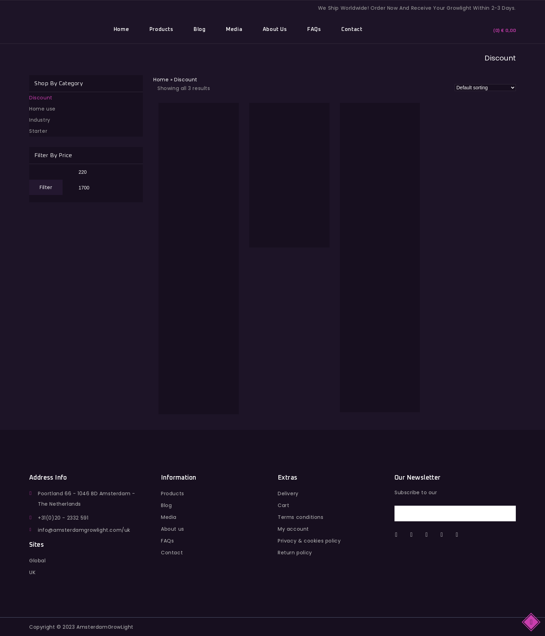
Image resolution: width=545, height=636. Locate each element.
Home (121, 29)
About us (172, 528)
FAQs (314, 29)
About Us (275, 29)
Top (531, 621)
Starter (38, 131)
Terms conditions (301, 517)
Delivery (288, 493)
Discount (40, 97)
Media (234, 29)
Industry (39, 119)
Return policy (295, 552)
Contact (351, 29)
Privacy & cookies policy (309, 540)
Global (37, 560)
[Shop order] (485, 87)
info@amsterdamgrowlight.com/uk (84, 530)
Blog (199, 29)
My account (293, 528)
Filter (46, 187)
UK (32, 572)
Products (161, 29)
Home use (42, 108)
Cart (283, 505)
